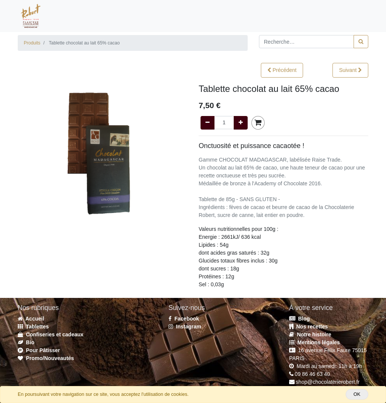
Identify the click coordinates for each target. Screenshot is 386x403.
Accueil (31, 319)
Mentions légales (314, 342)
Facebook (183, 319)
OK (357, 394)
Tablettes (33, 327)
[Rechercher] (361, 41)
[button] (282, 70)
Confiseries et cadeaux (50, 334)
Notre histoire (310, 334)
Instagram (184, 327)
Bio (26, 342)
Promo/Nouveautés (46, 358)
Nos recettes (308, 327)
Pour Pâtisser (39, 350)
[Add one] (241, 123)
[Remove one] (207, 123)
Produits (32, 43)
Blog (299, 319)
